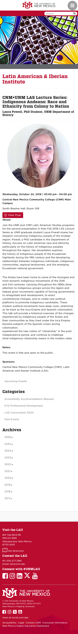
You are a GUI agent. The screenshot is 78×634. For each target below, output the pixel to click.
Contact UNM (33, 622)
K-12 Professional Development (23, 405)
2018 (7, 491)
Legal (21, 622)
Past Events (11, 419)
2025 (7, 444)
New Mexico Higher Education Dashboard (25, 626)
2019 (7, 484)
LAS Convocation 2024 (19, 412)
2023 (7, 457)
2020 (7, 477)
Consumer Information (55, 622)
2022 (7, 464)
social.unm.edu (20, 617)
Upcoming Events (15, 381)
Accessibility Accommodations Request (29, 399)
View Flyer (12, 215)
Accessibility (9, 622)
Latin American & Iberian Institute (35, 79)
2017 (7, 498)
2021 (7, 471)
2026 (7, 437)
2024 (7, 450)
